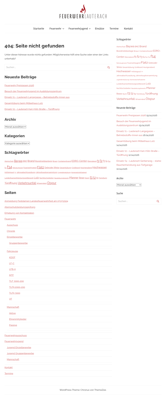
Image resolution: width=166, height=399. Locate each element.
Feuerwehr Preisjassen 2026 (19, 85)
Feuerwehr (57, 28)
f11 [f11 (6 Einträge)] (5, 168)
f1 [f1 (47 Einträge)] (98, 160)
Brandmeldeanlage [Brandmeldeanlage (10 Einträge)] (43, 161)
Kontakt (128, 28)
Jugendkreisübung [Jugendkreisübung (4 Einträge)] (64, 172)
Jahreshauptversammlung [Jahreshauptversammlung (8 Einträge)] (46, 172)
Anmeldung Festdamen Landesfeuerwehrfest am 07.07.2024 (36, 201)
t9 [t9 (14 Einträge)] (97, 178)
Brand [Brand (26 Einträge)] (31, 161)
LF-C (11, 263)
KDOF (12, 257)
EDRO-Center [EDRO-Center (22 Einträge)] (79, 161)
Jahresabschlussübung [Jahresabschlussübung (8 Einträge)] (26, 172)
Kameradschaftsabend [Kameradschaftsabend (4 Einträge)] (79, 172)
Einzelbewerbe (15, 237)
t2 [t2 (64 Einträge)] (94, 177)
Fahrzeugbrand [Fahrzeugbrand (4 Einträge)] (18, 168)
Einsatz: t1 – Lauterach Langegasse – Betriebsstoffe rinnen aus (37, 97)
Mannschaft (13, 307)
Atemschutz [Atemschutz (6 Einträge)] (9, 161)
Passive (13, 325)
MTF (11, 275)
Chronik (11, 231)
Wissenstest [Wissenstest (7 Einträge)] (42, 183)
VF (10, 299)
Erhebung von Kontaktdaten (19, 213)
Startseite (38, 28)
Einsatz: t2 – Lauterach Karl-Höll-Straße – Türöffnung (32, 109)
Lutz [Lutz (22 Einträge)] (36, 177)
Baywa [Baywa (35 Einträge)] (18, 160)
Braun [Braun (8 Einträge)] (55, 161)
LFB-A (12, 269)
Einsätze (99, 28)
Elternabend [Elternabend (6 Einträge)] (91, 161)
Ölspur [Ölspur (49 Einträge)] (51, 183)
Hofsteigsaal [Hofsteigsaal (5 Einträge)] (9, 172)
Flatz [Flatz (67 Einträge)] (40, 167)
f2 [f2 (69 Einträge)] (101, 160)
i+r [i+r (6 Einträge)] (15, 172)
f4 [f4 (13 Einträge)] (106, 161)
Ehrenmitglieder (17, 319)
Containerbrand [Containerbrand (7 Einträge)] (64, 161)
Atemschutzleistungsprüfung (20, 207)
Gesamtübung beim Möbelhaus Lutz (24, 103)
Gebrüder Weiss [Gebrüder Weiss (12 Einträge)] (52, 167)
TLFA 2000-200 (17, 287)
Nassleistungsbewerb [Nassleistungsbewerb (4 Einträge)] (61, 178)
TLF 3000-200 (16, 281)
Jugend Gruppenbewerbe (20, 353)
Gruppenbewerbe (18, 243)
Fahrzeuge (12, 251)
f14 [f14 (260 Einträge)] (9, 166)
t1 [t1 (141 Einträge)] (91, 177)
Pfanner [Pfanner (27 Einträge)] (73, 177)
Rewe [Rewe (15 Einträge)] (81, 178)
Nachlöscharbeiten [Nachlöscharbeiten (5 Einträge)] (46, 178)
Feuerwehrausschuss (16, 335)
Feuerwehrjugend (80, 28)
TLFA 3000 (14, 293)
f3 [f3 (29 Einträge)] (104, 160)
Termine (114, 28)
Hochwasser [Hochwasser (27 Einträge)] (99, 167)
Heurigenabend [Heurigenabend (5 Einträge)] (86, 168)
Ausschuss (12, 225)
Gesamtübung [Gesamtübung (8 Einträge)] (65, 168)
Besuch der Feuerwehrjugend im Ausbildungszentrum (33, 91)
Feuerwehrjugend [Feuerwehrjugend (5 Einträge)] (30, 168)
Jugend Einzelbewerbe (19, 347)
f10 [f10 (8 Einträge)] (109, 161)
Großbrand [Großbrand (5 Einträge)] (76, 168)
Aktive (12, 313)
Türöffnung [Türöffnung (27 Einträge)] (11, 182)
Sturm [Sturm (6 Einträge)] (87, 178)
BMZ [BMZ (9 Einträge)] (25, 161)
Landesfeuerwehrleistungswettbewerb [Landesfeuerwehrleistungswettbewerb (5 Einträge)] (19, 178)
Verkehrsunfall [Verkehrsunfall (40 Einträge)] (27, 183)
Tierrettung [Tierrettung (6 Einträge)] (103, 178)
